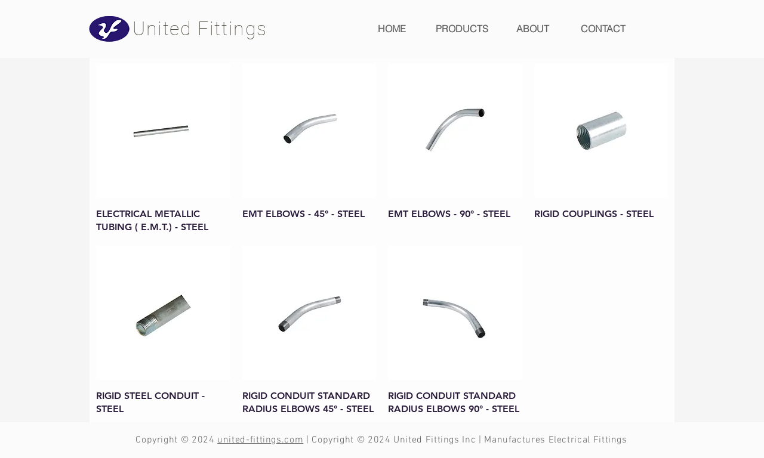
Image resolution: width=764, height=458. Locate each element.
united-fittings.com (260, 440)
